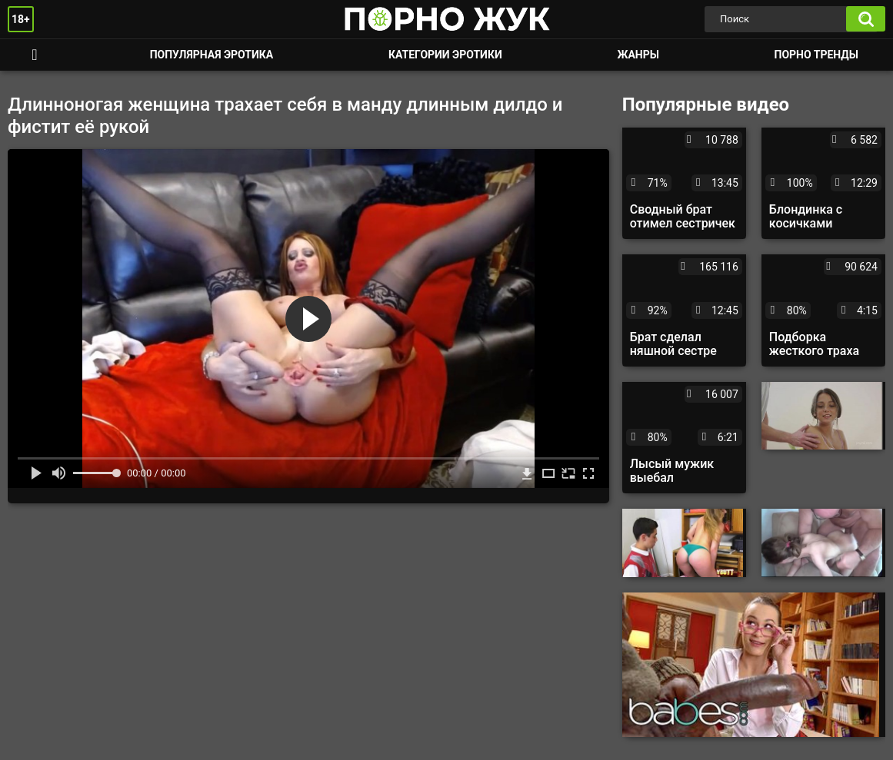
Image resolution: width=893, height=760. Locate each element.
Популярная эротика (212, 54)
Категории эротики (445, 54)
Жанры (637, 54)
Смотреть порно (35, 55)
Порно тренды (816, 54)
